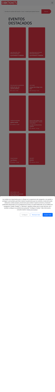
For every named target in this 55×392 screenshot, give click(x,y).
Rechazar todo (36, 234)
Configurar (25, 234)
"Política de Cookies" (32, 229)
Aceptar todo (47, 234)
